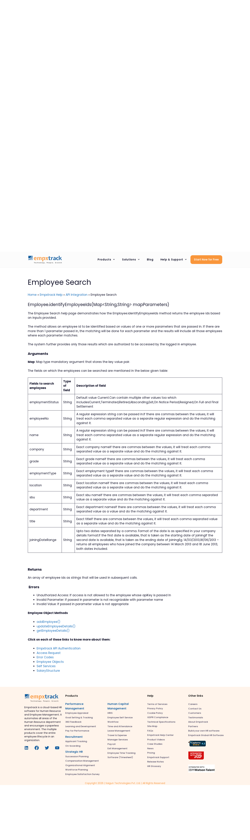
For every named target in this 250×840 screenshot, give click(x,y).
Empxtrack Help (51, 295)
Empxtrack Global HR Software (206, 735)
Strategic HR (74, 752)
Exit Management (117, 748)
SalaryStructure (48, 671)
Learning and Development (80, 726)
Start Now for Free (206, 259)
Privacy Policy (155, 708)
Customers (194, 713)
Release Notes (155, 761)
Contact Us (194, 708)
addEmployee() (48, 622)
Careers (192, 704)
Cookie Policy (155, 713)
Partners (193, 726)
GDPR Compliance (157, 717)
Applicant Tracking (76, 741)
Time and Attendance (119, 726)
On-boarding (72, 745)
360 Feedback (73, 722)
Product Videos (156, 739)
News (150, 748)
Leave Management (118, 730)
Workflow (113, 722)
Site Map (152, 726)
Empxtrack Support (158, 757)
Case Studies (154, 744)
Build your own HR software (203, 730)
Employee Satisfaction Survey (82, 774)
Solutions (132, 259)
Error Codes (45, 657)
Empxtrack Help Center (160, 735)
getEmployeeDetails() (53, 631)
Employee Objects (50, 662)
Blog (150, 259)
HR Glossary (154, 766)
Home (32, 295)
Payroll (111, 744)
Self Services (46, 666)
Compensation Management (82, 760)
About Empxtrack (198, 722)
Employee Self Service (120, 717)
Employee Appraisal (76, 713)
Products (108, 259)
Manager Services (117, 739)
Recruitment (74, 737)
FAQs (150, 730)
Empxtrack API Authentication (59, 648)
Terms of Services (157, 704)
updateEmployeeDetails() (56, 626)
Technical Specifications (161, 722)
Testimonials (195, 717)
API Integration (77, 295)
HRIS (109, 713)
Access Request (49, 653)
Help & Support (175, 259)
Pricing (151, 752)
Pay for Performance (77, 730)
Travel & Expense (117, 735)
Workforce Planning (76, 769)
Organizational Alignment (80, 765)
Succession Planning (77, 756)
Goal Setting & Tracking (79, 717)
